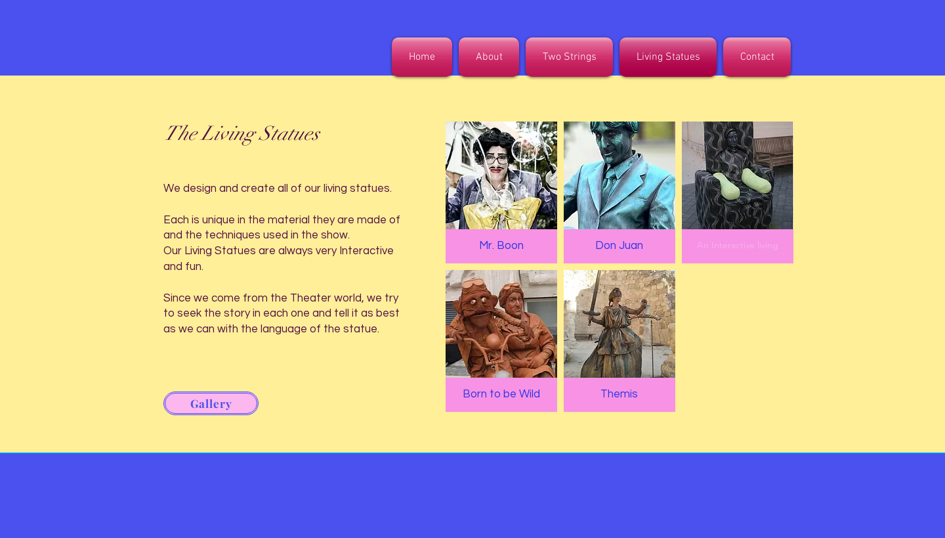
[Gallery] (211, 403)
